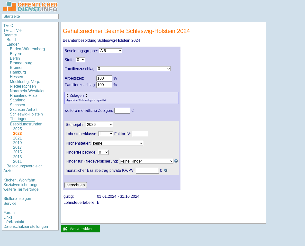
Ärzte (7, 171)
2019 (17, 143)
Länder (13, 44)
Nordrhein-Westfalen (27, 91)
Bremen (17, 68)
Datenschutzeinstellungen (25, 226)
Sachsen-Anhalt (23, 109)
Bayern (16, 54)
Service (9, 203)
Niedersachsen (23, 86)
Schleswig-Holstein (26, 114)
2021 (17, 138)
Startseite (11, 16)
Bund (11, 40)
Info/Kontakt (13, 222)
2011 (17, 161)
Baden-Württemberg (27, 49)
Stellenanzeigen (17, 199)
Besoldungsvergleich (25, 166)
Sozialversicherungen (22, 185)
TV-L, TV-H (13, 30)
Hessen (16, 77)
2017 (17, 147)
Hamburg (18, 72)
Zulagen (77, 95)
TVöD (8, 26)
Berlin (15, 58)
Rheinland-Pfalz (23, 95)
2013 (17, 157)
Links (7, 217)
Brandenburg (21, 63)
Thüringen (18, 119)
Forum (9, 213)
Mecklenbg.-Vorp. (25, 82)
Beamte (10, 35)
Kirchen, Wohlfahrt (19, 180)
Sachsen (17, 105)
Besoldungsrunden (26, 124)
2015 (17, 152)
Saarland (18, 100)
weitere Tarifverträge (21, 189)
